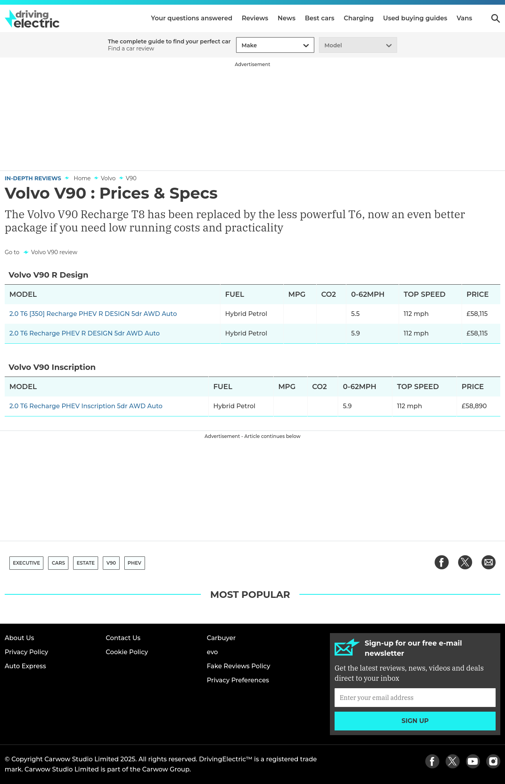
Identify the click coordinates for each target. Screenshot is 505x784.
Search (495, 18)
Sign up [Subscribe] (415, 721)
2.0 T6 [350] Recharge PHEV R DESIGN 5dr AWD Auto (93, 314)
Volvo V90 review (54, 252)
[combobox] (240, 45)
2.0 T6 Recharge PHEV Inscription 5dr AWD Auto (86, 406)
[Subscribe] (415, 697)
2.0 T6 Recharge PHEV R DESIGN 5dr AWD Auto (84, 333)
